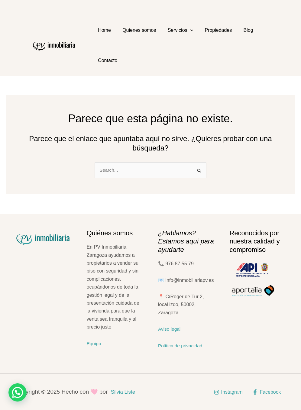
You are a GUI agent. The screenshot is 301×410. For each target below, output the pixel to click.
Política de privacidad (181, 345)
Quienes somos (135, 30)
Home (103, 30)
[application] (184, 30)
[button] (17, 392)
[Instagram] (228, 392)
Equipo (94, 343)
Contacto (106, 60)
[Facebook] (267, 392)
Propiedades (209, 30)
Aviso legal (169, 329)
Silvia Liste (124, 392)
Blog (237, 30)
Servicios (174, 30)
